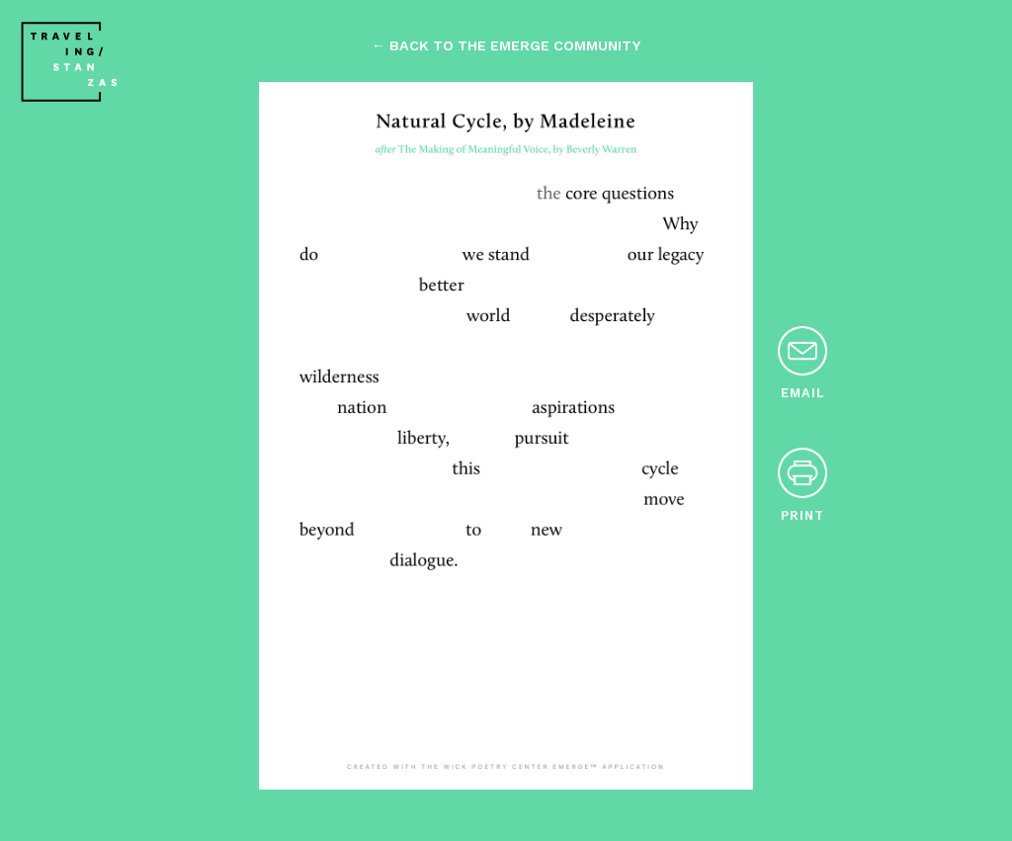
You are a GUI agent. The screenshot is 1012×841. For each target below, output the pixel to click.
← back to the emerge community (506, 45)
